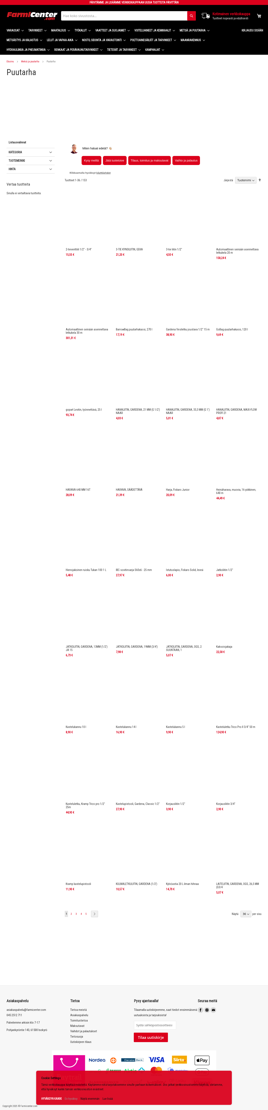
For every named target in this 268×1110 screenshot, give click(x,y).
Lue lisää (108, 1098)
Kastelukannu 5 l (175, 727)
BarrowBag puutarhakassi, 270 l (134, 329)
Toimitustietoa (79, 1020)
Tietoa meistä (78, 1010)
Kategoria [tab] (15, 152)
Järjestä (228, 180)
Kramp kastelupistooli (78, 884)
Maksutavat (77, 1026)
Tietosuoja (76, 1036)
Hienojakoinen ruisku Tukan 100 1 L (86, 570)
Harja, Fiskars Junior (177, 489)
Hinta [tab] (12, 169)
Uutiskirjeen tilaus (80, 1042)
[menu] (120, 40)
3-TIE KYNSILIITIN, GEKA (129, 249)
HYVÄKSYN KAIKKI (51, 1098)
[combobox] (128, 16)
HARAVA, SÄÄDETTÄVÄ (129, 489)
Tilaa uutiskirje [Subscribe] (151, 1037)
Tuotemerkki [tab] (17, 160)
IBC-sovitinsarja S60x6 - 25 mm (134, 570)
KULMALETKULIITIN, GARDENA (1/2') (136, 884)
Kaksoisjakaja (224, 646)
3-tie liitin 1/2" (174, 249)
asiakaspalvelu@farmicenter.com (26, 1010)
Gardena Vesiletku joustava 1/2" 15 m (188, 329)
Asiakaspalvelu (79, 1015)
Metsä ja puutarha (30, 61)
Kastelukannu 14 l (126, 727)
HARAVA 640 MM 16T (78, 489)
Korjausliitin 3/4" (225, 803)
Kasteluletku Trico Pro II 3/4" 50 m (235, 727)
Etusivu (10, 61)
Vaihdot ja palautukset (83, 1031)
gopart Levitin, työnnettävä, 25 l (84, 409)
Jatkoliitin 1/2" (224, 570)
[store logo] (32, 16)
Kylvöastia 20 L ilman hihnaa (182, 884)
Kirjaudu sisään (252, 30)
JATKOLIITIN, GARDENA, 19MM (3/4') (137, 646)
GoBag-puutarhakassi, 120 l (232, 329)
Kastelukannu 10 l (76, 727)
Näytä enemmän (90, 1098)
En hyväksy (71, 1098)
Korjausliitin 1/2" (175, 803)
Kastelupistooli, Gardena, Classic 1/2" (138, 803)
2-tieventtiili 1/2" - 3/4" (79, 249)
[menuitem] (14, 30)
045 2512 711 (14, 1015)
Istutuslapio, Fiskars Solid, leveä (184, 570)
